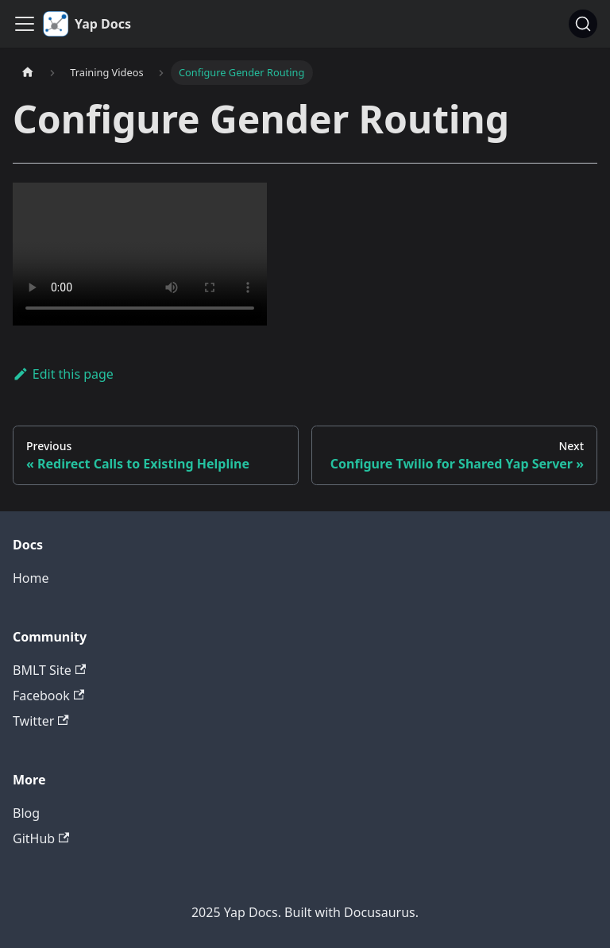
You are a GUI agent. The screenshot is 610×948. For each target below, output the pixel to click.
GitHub (41, 838)
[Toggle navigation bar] (25, 24)
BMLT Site (49, 670)
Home (31, 578)
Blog (26, 813)
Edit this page (63, 374)
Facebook (48, 695)
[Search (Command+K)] (583, 24)
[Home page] (28, 72)
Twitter (41, 721)
